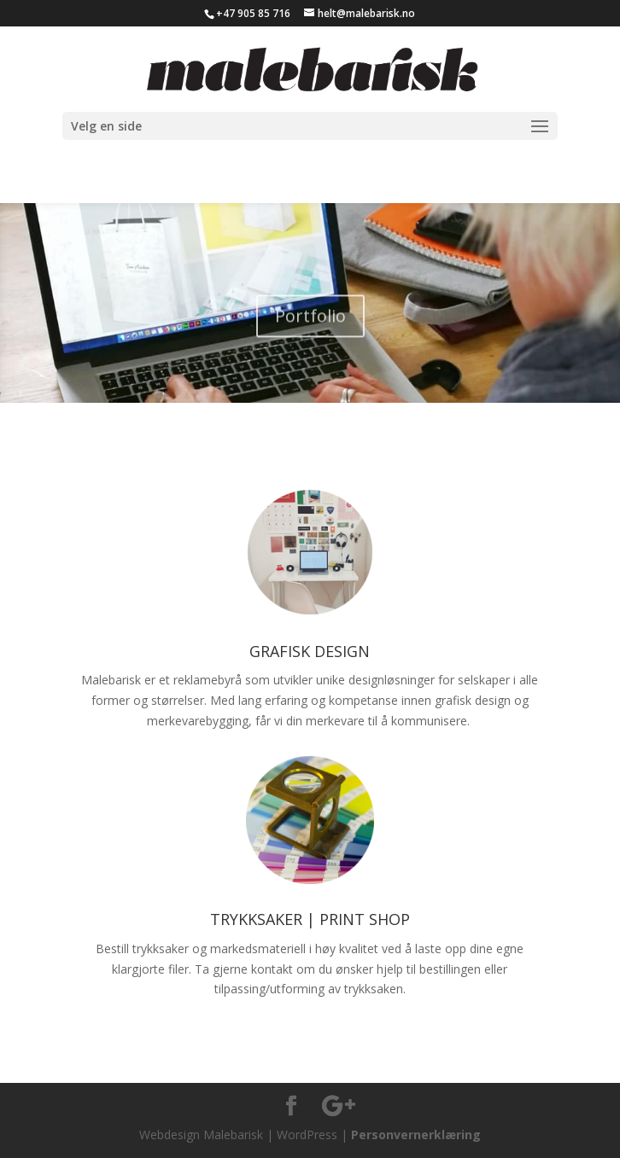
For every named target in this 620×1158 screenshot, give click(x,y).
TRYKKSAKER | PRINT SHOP (310, 919)
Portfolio (310, 323)
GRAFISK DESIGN (309, 651)
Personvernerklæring (416, 1134)
